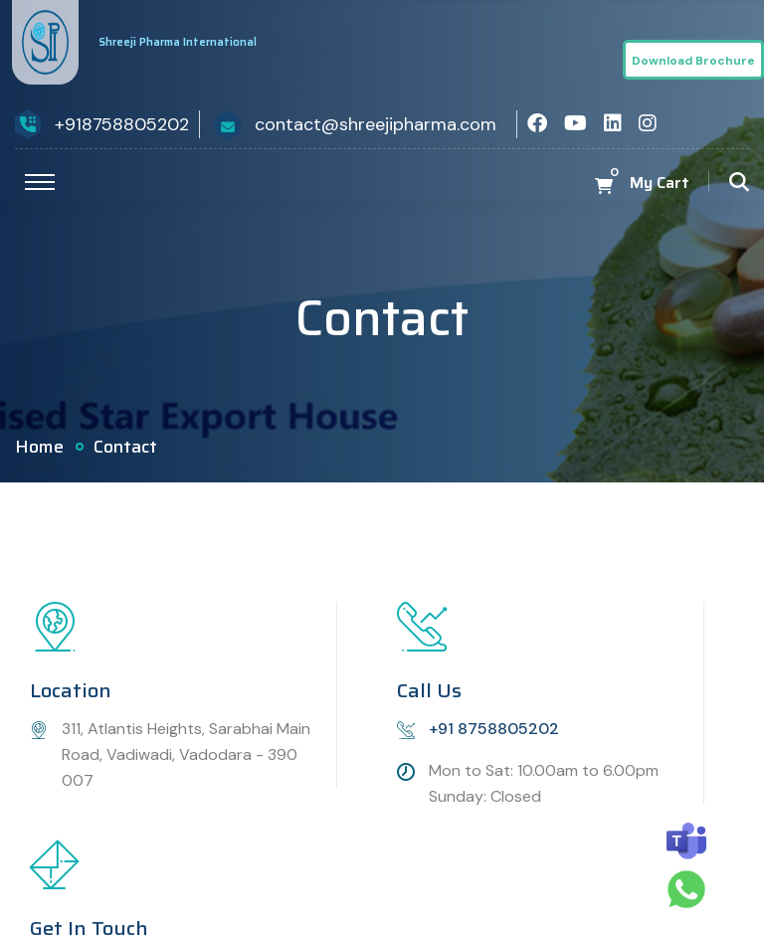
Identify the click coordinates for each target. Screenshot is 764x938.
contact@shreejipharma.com (375, 124)
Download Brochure (693, 61)
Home (39, 447)
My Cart (659, 183)
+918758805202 (122, 124)
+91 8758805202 (494, 728)
